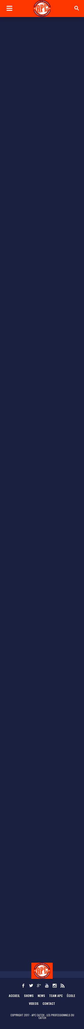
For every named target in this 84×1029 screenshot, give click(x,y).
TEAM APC (56, 995)
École (71, 995)
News (41, 995)
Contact (49, 1003)
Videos (34, 1003)
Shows (29, 995)
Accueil (14, 995)
